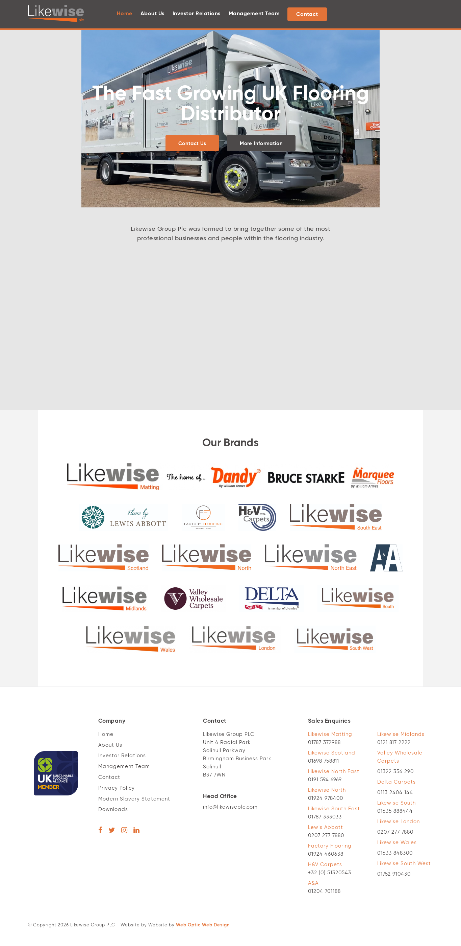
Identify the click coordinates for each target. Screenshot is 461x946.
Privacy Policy (116, 788)
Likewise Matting (330, 734)
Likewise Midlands (401, 734)
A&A (313, 883)
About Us (152, 14)
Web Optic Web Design (203, 925)
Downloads (113, 809)
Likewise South (396, 803)
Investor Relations (197, 14)
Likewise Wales (397, 842)
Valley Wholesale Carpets (399, 757)
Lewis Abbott (325, 827)
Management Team (254, 14)
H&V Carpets (325, 864)
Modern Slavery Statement (134, 799)
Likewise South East (334, 808)
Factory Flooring (330, 846)
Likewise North (327, 790)
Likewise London (398, 821)
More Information (261, 143)
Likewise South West (404, 863)
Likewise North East (333, 771)
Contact (307, 14)
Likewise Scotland (331, 753)
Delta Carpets (396, 782)
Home (124, 14)
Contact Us (192, 143)
